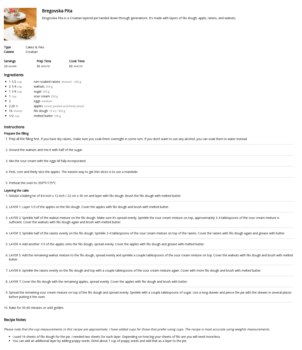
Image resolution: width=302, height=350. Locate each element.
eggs (37, 101)
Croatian (32, 52)
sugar (38, 91)
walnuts (39, 86)
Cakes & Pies (35, 47)
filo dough (41, 111)
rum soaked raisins (47, 81)
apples (38, 106)
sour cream (42, 96)
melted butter (43, 116)
